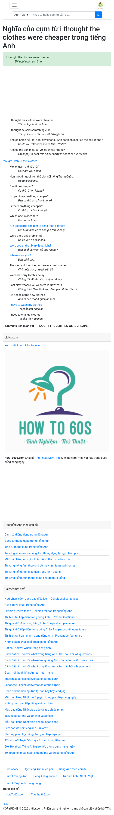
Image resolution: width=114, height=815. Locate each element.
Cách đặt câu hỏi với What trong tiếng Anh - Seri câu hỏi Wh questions (48, 654)
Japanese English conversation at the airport (32, 685)
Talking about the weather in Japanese (29, 715)
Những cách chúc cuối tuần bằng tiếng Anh (31, 641)
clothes (32, 161)
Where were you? (20, 255)
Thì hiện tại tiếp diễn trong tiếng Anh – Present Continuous (41, 617)
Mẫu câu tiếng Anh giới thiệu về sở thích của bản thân (38, 559)
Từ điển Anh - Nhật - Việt (78, 776)
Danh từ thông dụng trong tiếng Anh (27, 534)
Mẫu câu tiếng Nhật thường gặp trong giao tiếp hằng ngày (40, 697)
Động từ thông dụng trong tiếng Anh (27, 540)
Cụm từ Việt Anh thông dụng (23, 783)
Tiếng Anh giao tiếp (45, 776)
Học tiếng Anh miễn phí (38, 769)
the (25, 161)
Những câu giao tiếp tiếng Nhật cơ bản (29, 703)
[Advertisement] (57, 92)
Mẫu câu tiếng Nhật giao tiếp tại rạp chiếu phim (34, 709)
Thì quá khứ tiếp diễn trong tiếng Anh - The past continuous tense (45, 629)
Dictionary (11, 769)
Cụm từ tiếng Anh (16, 776)
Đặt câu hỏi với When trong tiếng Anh (28, 648)
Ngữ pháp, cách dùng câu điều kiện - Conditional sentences (41, 598)
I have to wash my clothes (26, 304)
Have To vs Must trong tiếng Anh (25, 604)
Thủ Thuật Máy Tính (47, 457)
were (17, 161)
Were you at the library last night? (30, 245)
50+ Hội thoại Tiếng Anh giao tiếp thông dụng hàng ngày (40, 746)
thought (7, 161)
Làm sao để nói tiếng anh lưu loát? (26, 728)
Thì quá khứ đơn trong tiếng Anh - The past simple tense (40, 623)
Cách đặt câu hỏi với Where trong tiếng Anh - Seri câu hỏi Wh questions (49, 660)
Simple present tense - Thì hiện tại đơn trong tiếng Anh (38, 611)
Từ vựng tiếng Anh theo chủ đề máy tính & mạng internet (40, 565)
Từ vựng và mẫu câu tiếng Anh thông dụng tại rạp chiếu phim (42, 553)
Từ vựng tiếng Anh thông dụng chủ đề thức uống (35, 578)
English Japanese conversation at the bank (31, 678)
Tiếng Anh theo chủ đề (72, 769)
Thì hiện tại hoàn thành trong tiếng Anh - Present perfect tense (43, 635)
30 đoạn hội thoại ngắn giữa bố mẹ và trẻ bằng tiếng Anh (40, 752)
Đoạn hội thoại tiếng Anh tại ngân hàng (29, 672)
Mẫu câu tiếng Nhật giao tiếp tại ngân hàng (31, 722)
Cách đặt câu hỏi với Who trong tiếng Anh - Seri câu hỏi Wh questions (48, 666)
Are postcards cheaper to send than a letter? (37, 226)
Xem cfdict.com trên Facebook (24, 345)
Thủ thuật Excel (40, 794)
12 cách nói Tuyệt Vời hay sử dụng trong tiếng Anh (36, 740)
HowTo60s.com (15, 794)
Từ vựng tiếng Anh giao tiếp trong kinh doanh (33, 571)
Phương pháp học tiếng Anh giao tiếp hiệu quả (33, 734)
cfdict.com (9, 804)
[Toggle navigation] (14, 5)
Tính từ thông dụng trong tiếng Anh (26, 547)
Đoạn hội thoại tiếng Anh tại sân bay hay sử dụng (35, 691)
